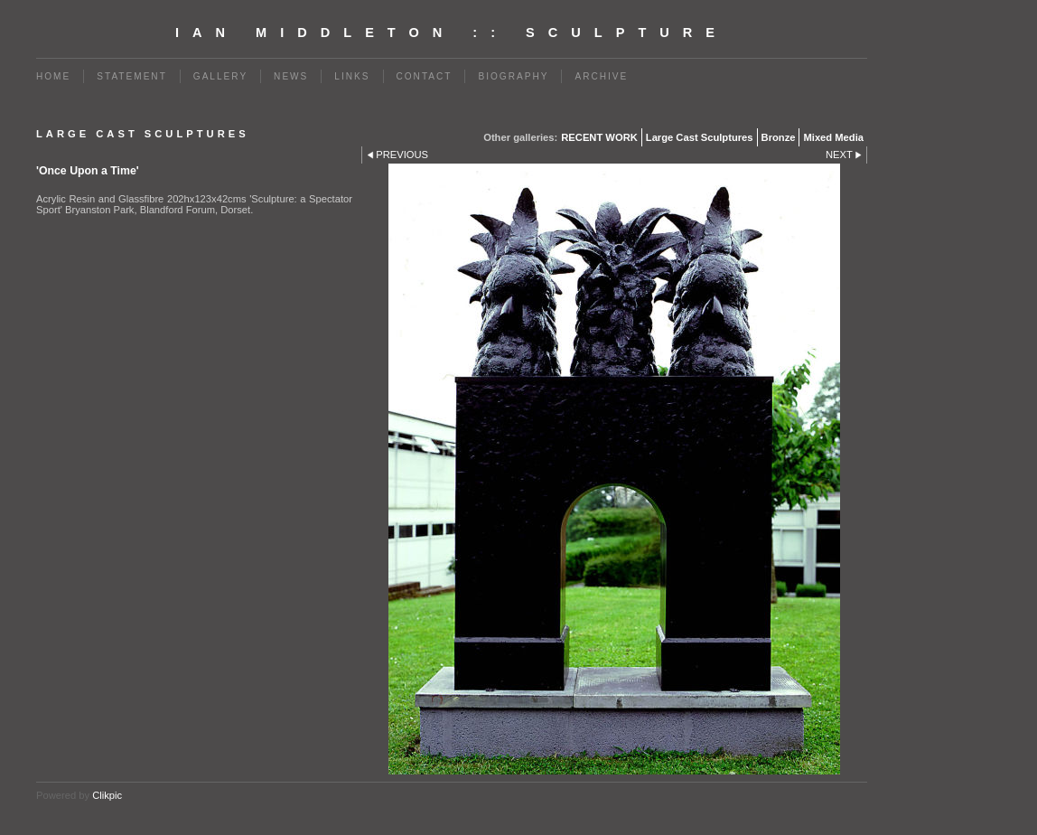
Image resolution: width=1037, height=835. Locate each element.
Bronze (778, 137)
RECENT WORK (599, 137)
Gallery (220, 76)
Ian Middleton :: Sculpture (451, 32)
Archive (601, 76)
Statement (132, 76)
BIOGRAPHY (513, 76)
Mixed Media (833, 137)
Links (351, 76)
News (291, 76)
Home (53, 76)
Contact (425, 76)
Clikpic (107, 795)
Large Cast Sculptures (699, 137)
